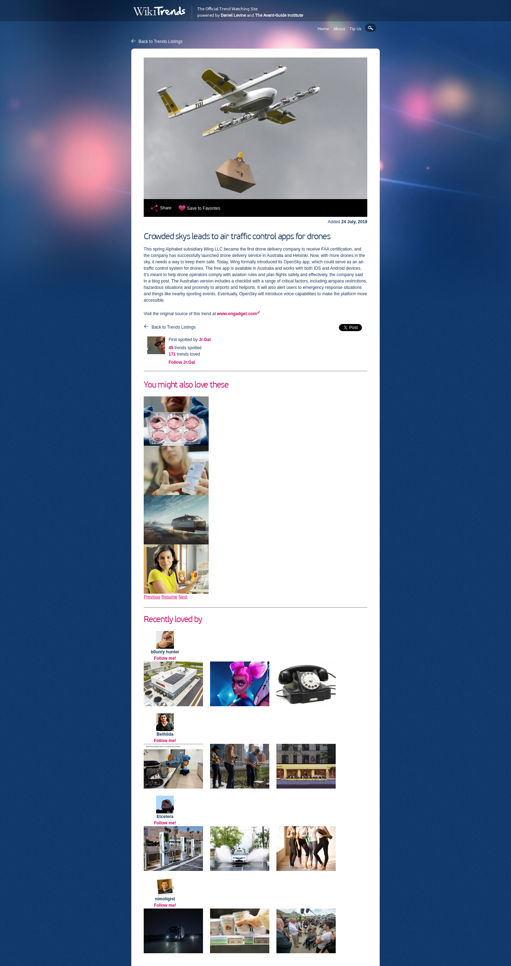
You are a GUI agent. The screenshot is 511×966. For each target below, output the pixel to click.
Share (165, 207)
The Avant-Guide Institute (279, 15)
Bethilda (164, 734)
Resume (169, 596)
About (339, 28)
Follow (182, 362)
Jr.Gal (204, 339)
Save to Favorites (203, 208)
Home (323, 28)
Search (370, 28)
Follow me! (165, 658)
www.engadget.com (237, 313)
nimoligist (165, 898)
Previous (152, 596)
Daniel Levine (233, 15)
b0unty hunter (165, 651)
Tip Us (356, 28)
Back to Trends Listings (160, 41)
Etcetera (164, 816)
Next (182, 596)
